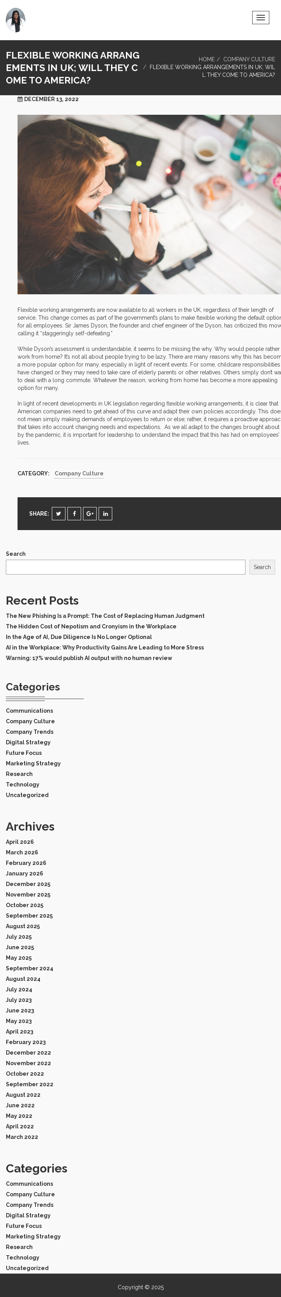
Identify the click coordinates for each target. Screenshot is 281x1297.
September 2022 (29, 1084)
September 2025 (29, 916)
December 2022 (28, 1053)
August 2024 (23, 979)
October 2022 (25, 1074)
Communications (29, 711)
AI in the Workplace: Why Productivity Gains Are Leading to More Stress (105, 647)
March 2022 (22, 1137)
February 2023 (26, 1042)
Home (207, 59)
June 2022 (20, 1105)
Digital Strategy (28, 742)
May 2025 (19, 958)
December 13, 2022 (51, 99)
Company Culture (249, 59)
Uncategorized (27, 795)
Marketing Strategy (33, 763)
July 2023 (19, 1000)
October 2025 (24, 905)
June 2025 (20, 947)
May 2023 (19, 1021)
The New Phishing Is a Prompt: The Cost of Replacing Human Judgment (105, 616)
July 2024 (19, 989)
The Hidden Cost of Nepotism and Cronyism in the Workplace (91, 626)
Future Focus (24, 753)
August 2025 (23, 926)
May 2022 (19, 1116)
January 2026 (24, 873)
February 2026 (26, 863)
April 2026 (20, 842)
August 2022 (23, 1095)
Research (19, 774)
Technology (22, 784)
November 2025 (28, 894)
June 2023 (20, 1010)
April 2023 (19, 1031)
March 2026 (22, 852)
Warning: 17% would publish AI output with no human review (89, 658)
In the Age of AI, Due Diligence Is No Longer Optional (79, 637)
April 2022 (20, 1126)
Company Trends (29, 732)
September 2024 (29, 968)
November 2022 (28, 1063)
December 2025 (28, 884)
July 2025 (19, 937)
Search (16, 554)
